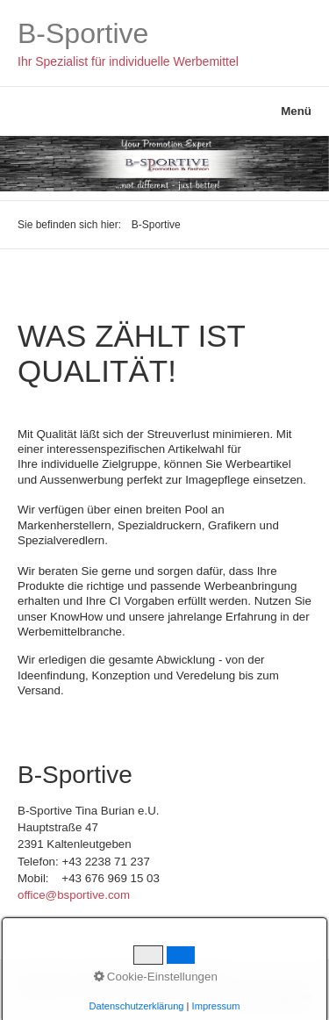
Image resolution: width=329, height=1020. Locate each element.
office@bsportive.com (74, 894)
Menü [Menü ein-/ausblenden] (296, 111)
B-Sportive (83, 33)
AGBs (209, 984)
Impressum (43, 984)
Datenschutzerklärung (133, 984)
